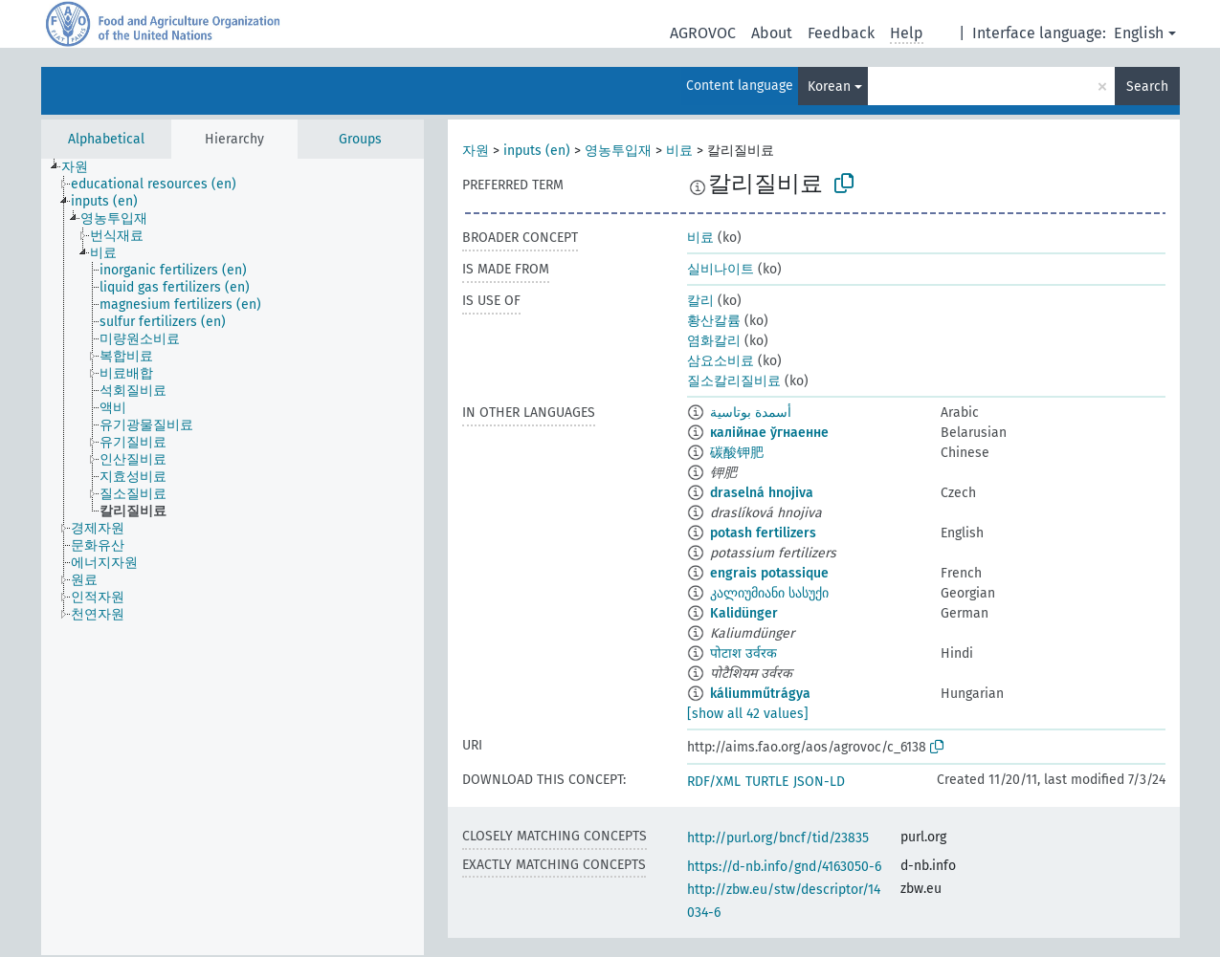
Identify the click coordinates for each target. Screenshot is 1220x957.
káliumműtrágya (760, 693)
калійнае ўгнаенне (769, 432)
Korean (829, 86)
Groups (360, 139)
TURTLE (766, 781)
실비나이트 (720, 269)
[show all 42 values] (748, 714)
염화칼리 (714, 341)
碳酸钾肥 (737, 453)
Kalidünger (744, 613)
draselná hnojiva (761, 493)
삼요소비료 (720, 361)
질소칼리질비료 (734, 381)
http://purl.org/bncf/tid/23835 (778, 838)
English (1139, 33)
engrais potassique (769, 573)
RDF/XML (714, 781)
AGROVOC (703, 33)
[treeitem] (82, 167)
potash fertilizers (763, 533)
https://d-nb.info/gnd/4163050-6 (784, 867)
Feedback (841, 33)
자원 (475, 150)
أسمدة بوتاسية (750, 412)
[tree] (232, 557)
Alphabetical (106, 139)
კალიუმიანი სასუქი (769, 593)
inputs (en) (536, 150)
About (771, 33)
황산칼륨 (714, 321)
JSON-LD (819, 781)
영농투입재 (618, 150)
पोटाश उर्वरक (743, 653)
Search (1147, 86)
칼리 (700, 301)
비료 (679, 150)
